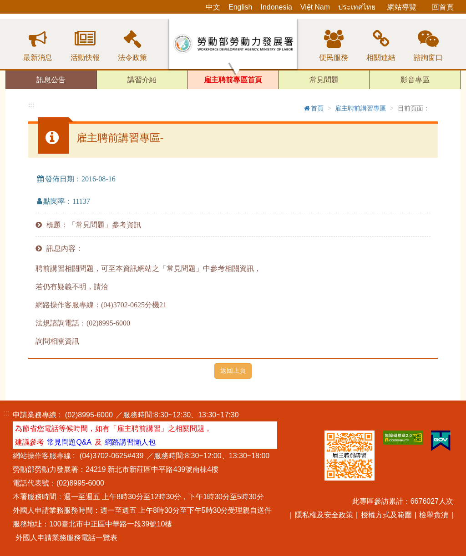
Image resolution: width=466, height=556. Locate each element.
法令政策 (132, 57)
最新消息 (37, 57)
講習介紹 (142, 80)
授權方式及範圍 (386, 514)
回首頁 (443, 6)
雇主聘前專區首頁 (233, 80)
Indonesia (276, 6)
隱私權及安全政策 (324, 514)
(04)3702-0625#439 (112, 455)
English (240, 6)
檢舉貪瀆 (433, 514)
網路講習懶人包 (130, 442)
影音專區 (415, 80)
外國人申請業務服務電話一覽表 (66, 537)
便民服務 (333, 57)
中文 (213, 6)
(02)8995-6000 (89, 414)
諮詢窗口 (428, 57)
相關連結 (380, 57)
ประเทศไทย (356, 6)
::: (31, 105)
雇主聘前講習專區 (360, 108)
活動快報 (85, 57)
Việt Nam (315, 6)
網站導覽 (401, 6)
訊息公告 (51, 80)
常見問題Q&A (69, 442)
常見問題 (324, 80)
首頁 (313, 108)
